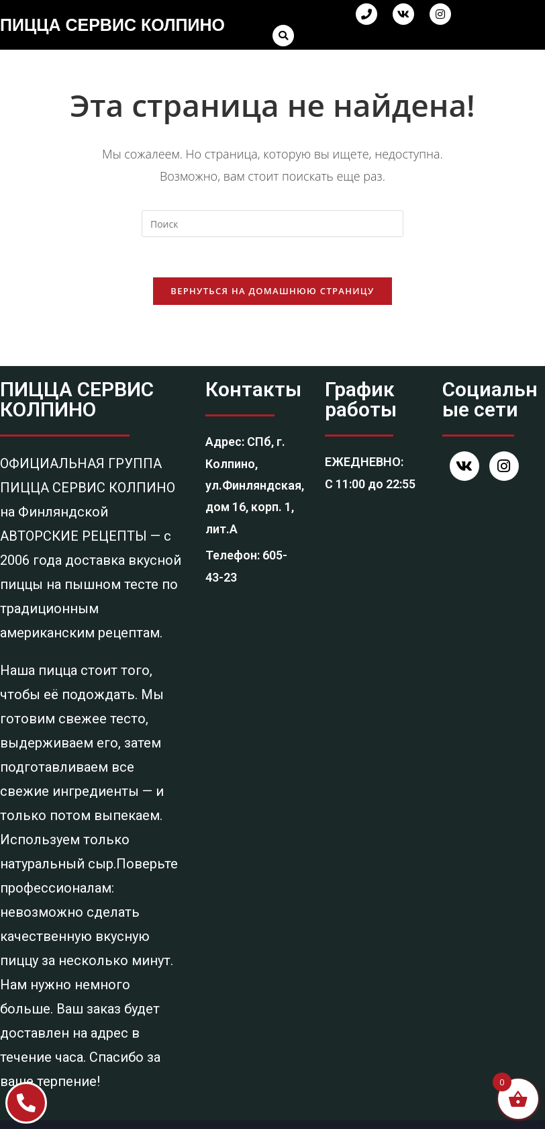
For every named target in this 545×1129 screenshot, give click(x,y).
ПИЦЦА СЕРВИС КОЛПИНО (112, 24)
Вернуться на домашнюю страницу (272, 291)
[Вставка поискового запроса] (272, 223)
